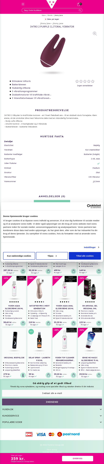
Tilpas (52, 256)
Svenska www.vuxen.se (52, 452)
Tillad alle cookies (85, 256)
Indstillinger (90, 247)
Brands (50, 15)
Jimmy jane (58, 15)
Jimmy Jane (58, 23)
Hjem (44, 15)
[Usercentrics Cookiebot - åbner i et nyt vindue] (89, 206)
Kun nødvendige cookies (19, 256)
